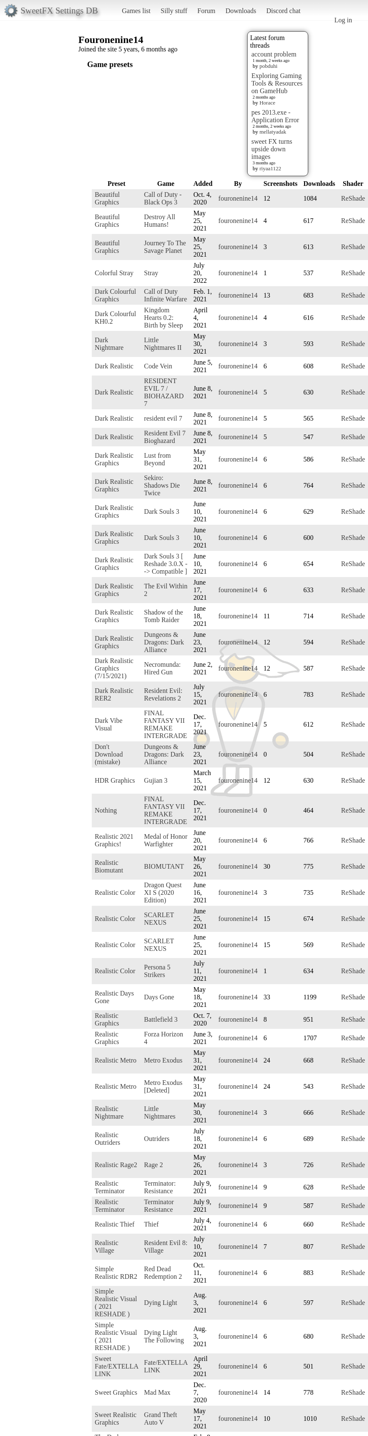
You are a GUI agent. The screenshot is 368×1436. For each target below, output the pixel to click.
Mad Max (157, 1392)
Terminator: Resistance (160, 1187)
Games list (136, 10)
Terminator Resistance (159, 1205)
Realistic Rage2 (116, 1164)
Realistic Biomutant (109, 866)
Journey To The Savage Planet (165, 246)
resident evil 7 (163, 418)
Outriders (156, 1138)
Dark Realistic (114, 366)
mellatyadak (272, 132)
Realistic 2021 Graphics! (114, 840)
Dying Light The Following (164, 1336)
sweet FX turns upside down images (271, 149)
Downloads (240, 10)
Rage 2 (153, 1164)
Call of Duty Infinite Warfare (165, 295)
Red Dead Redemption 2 (163, 1272)
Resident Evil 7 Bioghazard (165, 436)
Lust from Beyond (157, 459)
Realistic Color (115, 892)
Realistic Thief (114, 1224)
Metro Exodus (163, 1060)
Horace (267, 102)
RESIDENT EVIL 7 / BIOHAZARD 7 (164, 392)
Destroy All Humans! (159, 220)
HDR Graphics (115, 780)
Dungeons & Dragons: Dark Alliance (164, 642)
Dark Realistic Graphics (114, 459)
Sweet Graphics (116, 1392)
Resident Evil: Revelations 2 (163, 694)
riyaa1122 (270, 168)
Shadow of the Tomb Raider (163, 616)
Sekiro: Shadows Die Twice (162, 485)
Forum (206, 10)
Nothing (106, 810)
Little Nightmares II (162, 343)
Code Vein (158, 366)
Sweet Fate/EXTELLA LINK (116, 1366)
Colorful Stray (114, 272)
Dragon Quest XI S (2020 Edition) (162, 892)
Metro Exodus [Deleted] (163, 1086)
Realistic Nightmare (109, 1112)
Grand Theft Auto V (160, 1418)
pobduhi (268, 66)
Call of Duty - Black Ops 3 (162, 198)
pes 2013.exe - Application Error (275, 116)
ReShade (353, 198)
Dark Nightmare (109, 343)
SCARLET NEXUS (159, 918)
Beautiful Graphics (107, 198)
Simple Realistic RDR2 (116, 1272)
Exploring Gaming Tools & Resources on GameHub (277, 83)
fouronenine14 (238, 198)
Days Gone (159, 997)
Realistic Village (106, 1246)
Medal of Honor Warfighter (165, 840)
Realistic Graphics (107, 1019)
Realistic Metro (115, 1060)
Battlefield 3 (161, 1019)
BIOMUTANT (164, 866)
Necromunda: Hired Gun (162, 668)
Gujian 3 (156, 780)
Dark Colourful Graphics (115, 295)
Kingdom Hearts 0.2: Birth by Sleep (163, 317)
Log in (343, 20)
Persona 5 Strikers (157, 971)
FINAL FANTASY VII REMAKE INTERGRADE (165, 724)
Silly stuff (174, 10)
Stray (151, 272)
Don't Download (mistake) (109, 754)
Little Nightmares (160, 1112)
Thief (151, 1224)
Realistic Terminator (110, 1187)
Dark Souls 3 (161, 511)
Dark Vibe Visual (109, 724)
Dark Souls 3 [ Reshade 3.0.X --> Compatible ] (165, 564)
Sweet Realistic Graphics (115, 1418)
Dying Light (160, 1302)
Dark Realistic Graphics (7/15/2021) (114, 668)
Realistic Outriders (107, 1138)
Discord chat (283, 10)
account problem (273, 54)
